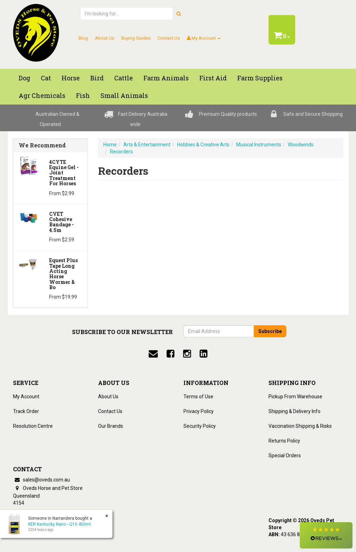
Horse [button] (71, 78)
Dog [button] (24, 78)
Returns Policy (284, 441)
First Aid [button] (213, 78)
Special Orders (284, 455)
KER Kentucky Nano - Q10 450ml (59, 524)
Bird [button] (97, 78)
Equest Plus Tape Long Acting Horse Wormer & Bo (63, 274)
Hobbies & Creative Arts (203, 144)
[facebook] (170, 353)
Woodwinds (300, 144)
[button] (326, 535)
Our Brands (110, 426)
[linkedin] (203, 353)
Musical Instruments (258, 144)
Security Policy (199, 426)
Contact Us (168, 38)
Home (110, 144)
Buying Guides (135, 38)
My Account (26, 396)
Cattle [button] (123, 78)
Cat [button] (46, 78)
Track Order (26, 411)
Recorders (121, 151)
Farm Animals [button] (166, 78)
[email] (153, 353)
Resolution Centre (33, 426)
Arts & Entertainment (146, 144)
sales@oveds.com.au (41, 480)
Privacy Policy (198, 411)
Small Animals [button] (124, 95)
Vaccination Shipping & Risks (300, 426)
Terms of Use (198, 396)
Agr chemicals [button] (42, 95)
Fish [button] (83, 95)
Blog (83, 38)
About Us (104, 38)
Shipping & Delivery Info (294, 411)
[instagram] (187, 353)
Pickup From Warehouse (295, 396)
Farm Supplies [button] (260, 78)
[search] (178, 13)
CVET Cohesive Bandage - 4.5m (61, 222)
